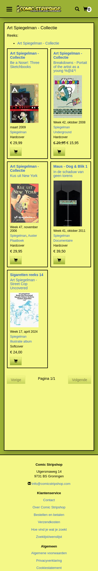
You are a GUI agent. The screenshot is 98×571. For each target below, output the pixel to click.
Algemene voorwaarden (49, 553)
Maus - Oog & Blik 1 (70, 166)
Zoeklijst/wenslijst (49, 537)
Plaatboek (17, 240)
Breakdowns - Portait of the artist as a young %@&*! (70, 67)
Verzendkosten (49, 522)
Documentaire (63, 240)
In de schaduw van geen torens (69, 174)
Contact (49, 500)
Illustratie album (21, 341)
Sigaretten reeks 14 (26, 275)
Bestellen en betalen (49, 515)
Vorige (16, 380)
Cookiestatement (49, 568)
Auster (32, 236)
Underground (63, 132)
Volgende (79, 380)
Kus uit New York (23, 176)
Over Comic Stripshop (49, 507)
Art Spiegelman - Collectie (38, 43)
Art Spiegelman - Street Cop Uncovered (23, 284)
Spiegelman (18, 132)
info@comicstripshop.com (51, 484)
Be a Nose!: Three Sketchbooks (24, 65)
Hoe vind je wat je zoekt (49, 529)
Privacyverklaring (49, 560)
